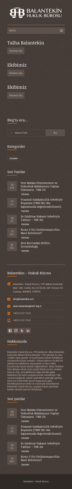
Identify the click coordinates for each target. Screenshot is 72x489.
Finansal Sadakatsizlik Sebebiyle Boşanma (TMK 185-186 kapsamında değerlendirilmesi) (42, 203)
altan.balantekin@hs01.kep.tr (27, 306)
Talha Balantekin (25, 42)
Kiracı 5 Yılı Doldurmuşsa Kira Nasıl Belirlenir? (40, 231)
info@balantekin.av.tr (23, 299)
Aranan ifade (21, 132)
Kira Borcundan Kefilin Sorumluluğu (35, 244)
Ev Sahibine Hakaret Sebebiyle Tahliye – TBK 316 (40, 218)
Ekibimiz (16, 65)
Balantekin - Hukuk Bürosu (36, 481)
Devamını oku (15, 50)
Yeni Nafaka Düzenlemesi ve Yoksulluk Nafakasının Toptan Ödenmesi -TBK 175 (40, 186)
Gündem (13, 158)
